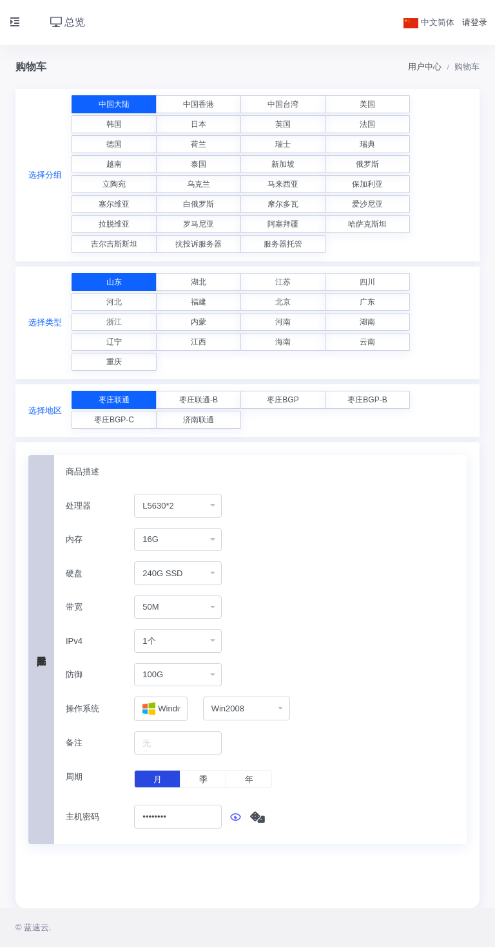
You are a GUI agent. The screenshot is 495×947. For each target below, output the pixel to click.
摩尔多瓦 (282, 204)
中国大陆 (114, 104)
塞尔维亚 (114, 204)
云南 (367, 341)
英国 (283, 124)
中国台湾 (282, 104)
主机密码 (82, 816)
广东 (367, 301)
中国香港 (198, 104)
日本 (198, 124)
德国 (114, 144)
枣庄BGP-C (114, 419)
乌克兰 (198, 184)
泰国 (198, 164)
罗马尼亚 (198, 224)
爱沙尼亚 (367, 204)
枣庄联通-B (198, 399)
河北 (114, 301)
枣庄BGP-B (367, 399)
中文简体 (429, 22)
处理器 (78, 506)
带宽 (74, 607)
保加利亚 (367, 184)
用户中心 (425, 66)
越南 (114, 164)
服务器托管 (283, 243)
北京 (283, 301)
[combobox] (178, 506)
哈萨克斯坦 (367, 224)
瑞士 (283, 144)
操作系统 (82, 708)
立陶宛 (114, 184)
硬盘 (74, 573)
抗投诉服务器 (198, 243)
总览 (67, 22)
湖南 (367, 321)
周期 (74, 777)
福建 (198, 301)
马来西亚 (282, 184)
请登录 (474, 22)
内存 (74, 539)
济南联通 (198, 419)
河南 (283, 321)
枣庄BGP (282, 399)
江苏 (283, 281)
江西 (198, 341)
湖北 (198, 281)
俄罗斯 (367, 164)
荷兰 (198, 144)
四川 (367, 281)
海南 (283, 341)
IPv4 (74, 641)
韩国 (114, 124)
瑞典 (367, 144)
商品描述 (82, 471)
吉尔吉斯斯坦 (114, 243)
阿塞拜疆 (282, 224)
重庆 (114, 361)
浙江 (114, 321)
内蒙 (198, 321)
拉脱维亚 (114, 224)
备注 (74, 742)
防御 (74, 674)
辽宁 (114, 341)
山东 (114, 281)
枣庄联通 (114, 399)
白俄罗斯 (198, 204)
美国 (367, 104)
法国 (367, 124)
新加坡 (283, 164)
